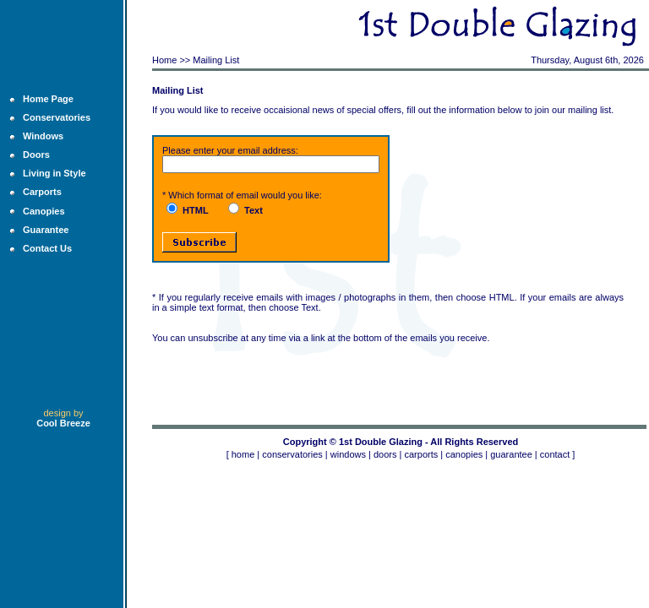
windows (348, 454)
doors (385, 454)
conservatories (292, 454)
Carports (42, 192)
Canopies (44, 211)
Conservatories (56, 117)
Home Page (48, 99)
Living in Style (54, 173)
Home (164, 60)
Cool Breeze (63, 423)
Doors (36, 154)
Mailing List (216, 60)
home (243, 454)
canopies (464, 454)
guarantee (511, 454)
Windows (43, 136)
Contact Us (47, 248)
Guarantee (45, 230)
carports (421, 454)
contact (555, 454)
